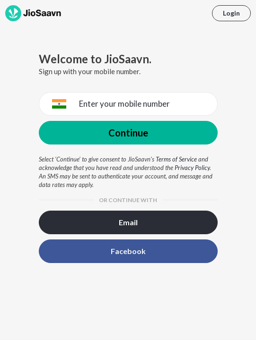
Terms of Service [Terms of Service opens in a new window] (176, 159)
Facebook (128, 250)
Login (231, 13)
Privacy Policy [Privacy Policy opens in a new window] (192, 167)
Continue (128, 132)
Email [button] (128, 222)
